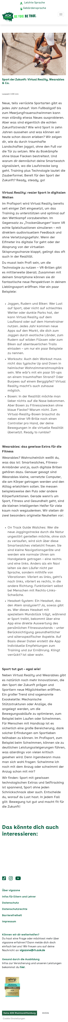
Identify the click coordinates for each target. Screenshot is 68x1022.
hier (22, 967)
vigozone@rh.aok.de (32, 950)
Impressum (9, 921)
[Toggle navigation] (61, 14)
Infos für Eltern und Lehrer (19, 896)
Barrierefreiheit (12, 915)
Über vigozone (11, 890)
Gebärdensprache (34, 8)
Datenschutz (10, 903)
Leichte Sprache (34, 2)
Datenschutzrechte (14, 909)
